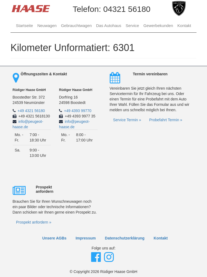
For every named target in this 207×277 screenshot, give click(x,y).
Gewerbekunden (158, 25)
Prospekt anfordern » (33, 222)
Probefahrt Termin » (165, 120)
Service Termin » (127, 120)
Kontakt (184, 25)
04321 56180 (126, 9)
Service (132, 25)
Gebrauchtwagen (76, 25)
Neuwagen (47, 25)
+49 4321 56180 (31, 111)
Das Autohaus (108, 25)
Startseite (24, 25)
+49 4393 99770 (78, 111)
